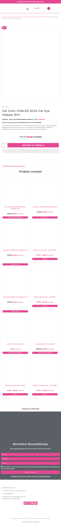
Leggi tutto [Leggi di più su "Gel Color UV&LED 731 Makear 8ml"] (15, 311)
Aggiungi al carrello (33, 145)
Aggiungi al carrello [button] (15, 217)
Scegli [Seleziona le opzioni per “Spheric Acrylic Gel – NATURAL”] (45, 305)
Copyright (14, 518)
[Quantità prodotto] (4, 145)
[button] (27, 9)
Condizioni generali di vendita (41, 518)
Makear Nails (22, 16)
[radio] (34, 262)
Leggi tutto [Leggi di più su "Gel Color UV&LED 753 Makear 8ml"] (45, 217)
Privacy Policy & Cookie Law (25, 518)
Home (4, 16)
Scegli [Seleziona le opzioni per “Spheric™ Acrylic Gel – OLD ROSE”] (45, 394)
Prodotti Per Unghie (12, 16)
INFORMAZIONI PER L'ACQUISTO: (14, 166)
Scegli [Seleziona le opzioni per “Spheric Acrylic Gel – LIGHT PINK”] (45, 259)
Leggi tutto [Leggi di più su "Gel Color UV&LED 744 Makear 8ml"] (15, 264)
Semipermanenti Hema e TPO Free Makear (39, 16)
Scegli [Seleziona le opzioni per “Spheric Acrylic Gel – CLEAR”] (15, 394)
